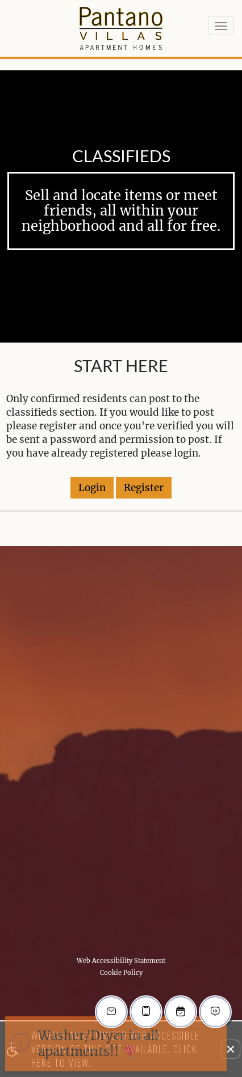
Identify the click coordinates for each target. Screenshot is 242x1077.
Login (92, 488)
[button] (231, 1049)
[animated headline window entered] (116, 1043)
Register (144, 488)
